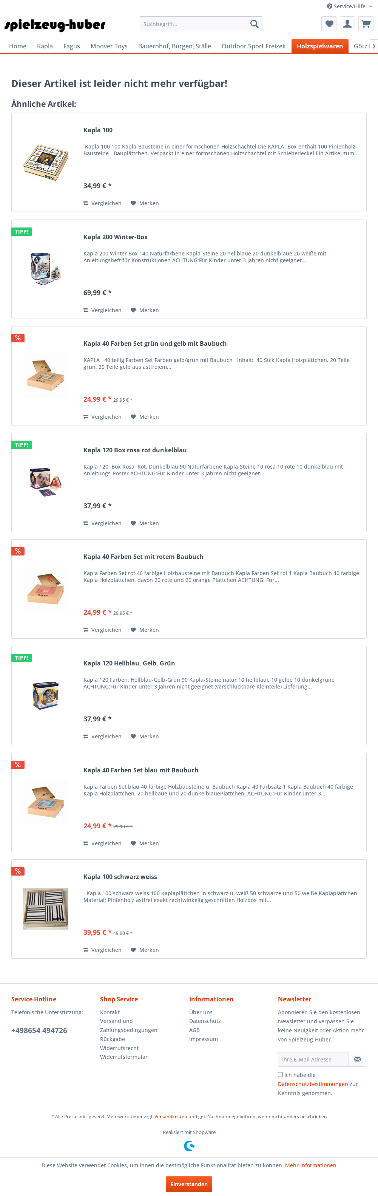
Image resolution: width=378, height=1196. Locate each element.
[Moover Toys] (109, 46)
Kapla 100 (98, 130)
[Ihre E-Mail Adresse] (313, 1059)
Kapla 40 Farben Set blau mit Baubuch (141, 770)
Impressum (203, 1039)
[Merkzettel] (328, 23)
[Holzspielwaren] (320, 46)
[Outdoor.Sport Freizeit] (254, 46)
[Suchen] (254, 23)
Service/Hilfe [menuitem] (347, 6)
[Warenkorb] (365, 23)
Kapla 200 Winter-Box (115, 237)
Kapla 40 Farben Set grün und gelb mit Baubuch (155, 344)
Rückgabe (112, 1039)
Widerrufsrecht (119, 1048)
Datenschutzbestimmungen (313, 1084)
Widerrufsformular (124, 1056)
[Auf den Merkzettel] (145, 203)
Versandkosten (170, 1116)
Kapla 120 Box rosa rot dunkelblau (135, 450)
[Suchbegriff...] (201, 23)
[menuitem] (201, 23)
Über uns (201, 1012)
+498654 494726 (39, 1030)
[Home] (18, 46)
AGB (194, 1030)
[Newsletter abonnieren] (357, 1059)
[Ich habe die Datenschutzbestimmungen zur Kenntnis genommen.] (280, 1074)
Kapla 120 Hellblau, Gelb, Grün (129, 663)
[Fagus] (71, 46)
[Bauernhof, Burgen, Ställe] (174, 46)
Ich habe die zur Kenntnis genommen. (318, 1084)
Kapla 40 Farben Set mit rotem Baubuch (143, 557)
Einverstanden (189, 1184)
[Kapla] (45, 46)
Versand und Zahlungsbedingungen (128, 1025)
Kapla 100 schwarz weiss (120, 877)
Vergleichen (102, 203)
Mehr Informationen (310, 1165)
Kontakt (110, 1012)
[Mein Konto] (347, 23)
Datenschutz (205, 1020)
